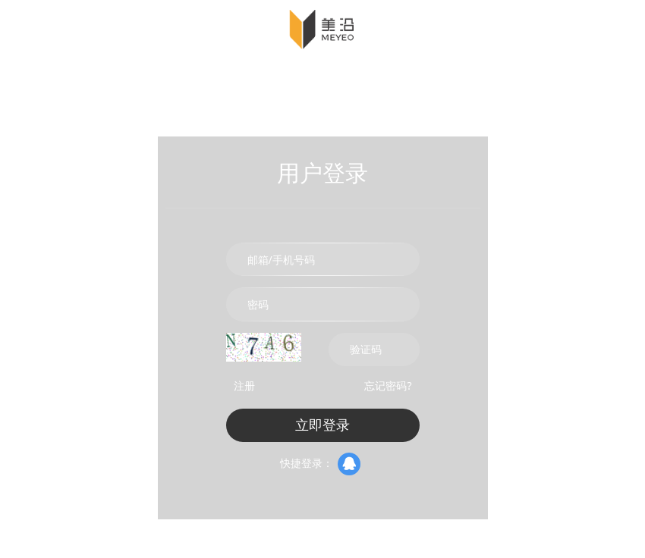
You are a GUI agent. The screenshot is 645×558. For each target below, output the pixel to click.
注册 (244, 385)
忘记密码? (387, 385)
